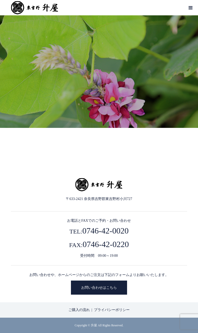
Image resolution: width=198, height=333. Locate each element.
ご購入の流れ (79, 310)
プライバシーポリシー (112, 310)
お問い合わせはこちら (99, 288)
